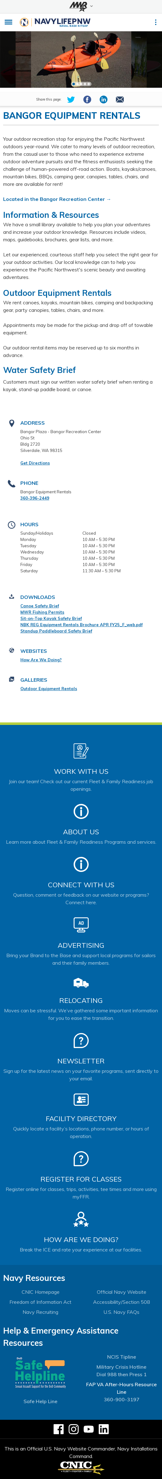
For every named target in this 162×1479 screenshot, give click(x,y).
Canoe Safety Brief (39, 605)
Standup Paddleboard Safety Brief (56, 630)
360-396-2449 (34, 498)
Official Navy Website (121, 1292)
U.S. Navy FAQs (121, 1312)
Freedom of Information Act (40, 1302)
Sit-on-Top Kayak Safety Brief (51, 618)
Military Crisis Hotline (121, 1367)
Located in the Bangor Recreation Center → (57, 199)
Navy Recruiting (40, 1312)
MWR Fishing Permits (42, 612)
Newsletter (81, 1061)
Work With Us (81, 771)
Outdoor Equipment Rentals (48, 688)
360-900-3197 (121, 1399)
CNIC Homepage (41, 1292)
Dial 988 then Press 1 (122, 1374)
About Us (81, 831)
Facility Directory (81, 1118)
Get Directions (35, 462)
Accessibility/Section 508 (121, 1302)
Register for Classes (81, 1179)
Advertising (81, 945)
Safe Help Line (40, 1401)
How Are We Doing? (41, 659)
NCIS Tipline (121, 1357)
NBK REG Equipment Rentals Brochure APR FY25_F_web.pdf (81, 624)
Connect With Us (81, 884)
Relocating (81, 1000)
